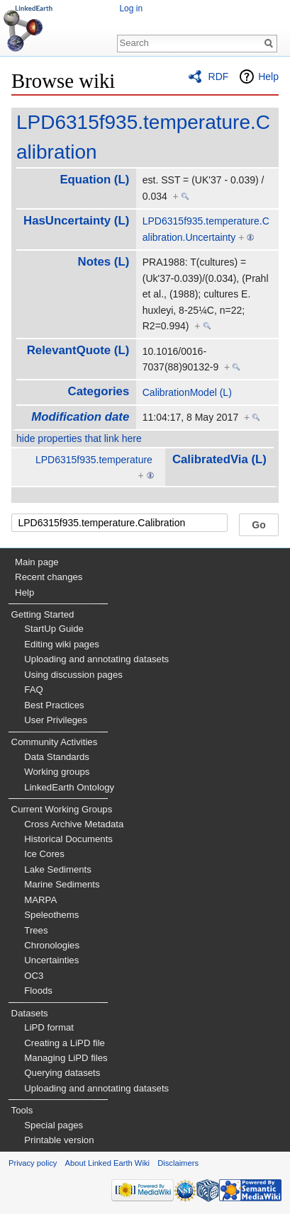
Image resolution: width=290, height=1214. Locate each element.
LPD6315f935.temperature (93, 459)
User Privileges (55, 720)
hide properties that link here (79, 438)
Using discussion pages (73, 674)
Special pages (53, 1125)
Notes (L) (104, 261)
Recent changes (48, 577)
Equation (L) (94, 179)
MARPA (40, 900)
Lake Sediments (57, 869)
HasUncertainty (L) (76, 220)
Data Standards (56, 756)
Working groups (56, 771)
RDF (218, 76)
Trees (36, 930)
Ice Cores (44, 854)
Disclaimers (178, 1163)
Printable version (59, 1140)
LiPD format (49, 1027)
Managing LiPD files (65, 1058)
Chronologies (51, 945)
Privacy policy (33, 1163)
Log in (131, 8)
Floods (38, 990)
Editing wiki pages (61, 644)
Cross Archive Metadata (73, 824)
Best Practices (54, 705)
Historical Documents (68, 839)
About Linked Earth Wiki (107, 1163)
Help (268, 76)
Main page (37, 562)
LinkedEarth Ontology (69, 787)
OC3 (33, 975)
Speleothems (51, 914)
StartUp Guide (54, 628)
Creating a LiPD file (64, 1043)
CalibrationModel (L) (187, 392)
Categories (99, 391)
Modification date (80, 417)
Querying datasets (62, 1072)
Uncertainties (51, 960)
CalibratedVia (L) (219, 459)
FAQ (33, 689)
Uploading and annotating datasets (96, 659)
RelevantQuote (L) (78, 350)
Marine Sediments (61, 884)
